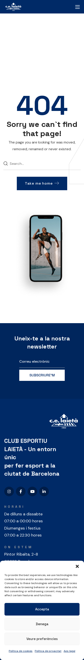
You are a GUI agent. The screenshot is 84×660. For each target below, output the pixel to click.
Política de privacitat (48, 651)
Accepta (42, 609)
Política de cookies (20, 651)
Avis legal (69, 651)
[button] (77, 566)
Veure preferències (42, 639)
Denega (42, 624)
